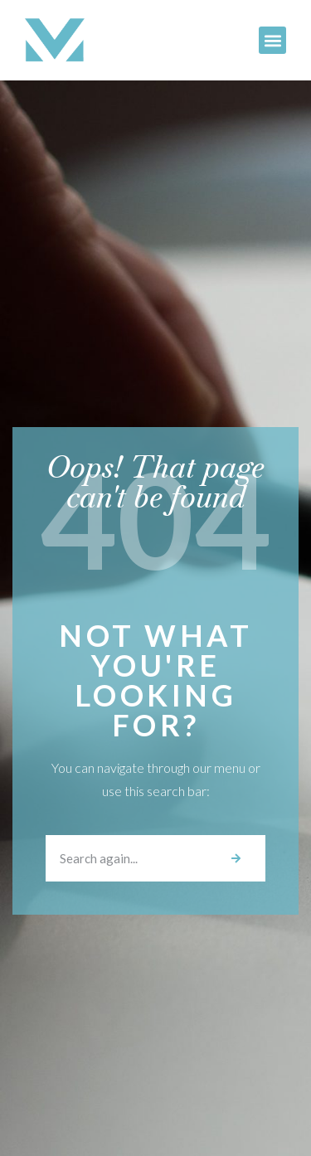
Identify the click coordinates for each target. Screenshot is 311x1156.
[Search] (236, 858)
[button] (272, 40)
